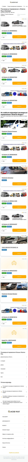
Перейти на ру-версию (14, 452)
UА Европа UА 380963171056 (9, 201)
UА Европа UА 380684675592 (9, 77)
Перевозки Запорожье (7, 177)
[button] (13, 128)
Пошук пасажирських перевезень (14, 6)
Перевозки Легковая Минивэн (9, 294)
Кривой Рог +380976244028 (9, 340)
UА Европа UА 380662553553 (9, 270)
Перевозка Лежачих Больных (9, 131)
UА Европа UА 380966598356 (9, 54)
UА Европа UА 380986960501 (9, 30)
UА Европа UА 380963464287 (9, 224)
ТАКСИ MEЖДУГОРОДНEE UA (10, 247)
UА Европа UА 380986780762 (9, 317)
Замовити (19, 36)
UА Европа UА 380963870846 (9, 100)
